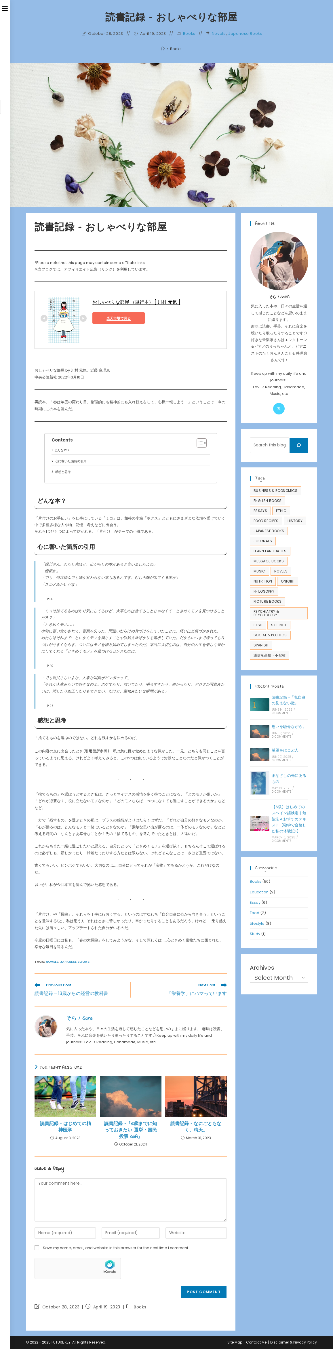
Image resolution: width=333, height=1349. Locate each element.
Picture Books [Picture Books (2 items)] (267, 601)
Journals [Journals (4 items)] (263, 541)
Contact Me (256, 1342)
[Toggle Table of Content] (198, 443)
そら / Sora (79, 1018)
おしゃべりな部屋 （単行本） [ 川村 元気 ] (136, 302)
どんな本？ (62, 450)
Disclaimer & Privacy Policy (293, 1342)
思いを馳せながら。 (289, 726)
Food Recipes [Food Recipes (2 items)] (266, 520)
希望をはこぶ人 (285, 750)
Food (254, 913)
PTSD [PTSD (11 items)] (258, 625)
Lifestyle (257, 923)
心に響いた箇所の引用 (71, 461)
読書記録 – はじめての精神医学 (65, 1127)
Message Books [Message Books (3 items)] (269, 561)
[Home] (163, 49)
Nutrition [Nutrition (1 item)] (263, 581)
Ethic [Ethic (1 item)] (281, 510)
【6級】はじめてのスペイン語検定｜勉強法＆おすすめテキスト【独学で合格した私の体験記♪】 (289, 819)
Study (255, 934)
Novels (219, 33)
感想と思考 (63, 471)
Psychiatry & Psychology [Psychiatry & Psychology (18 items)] (266, 613)
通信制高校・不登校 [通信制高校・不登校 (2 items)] (270, 655)
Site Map (234, 1342)
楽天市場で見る (118, 318)
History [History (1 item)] (295, 520)
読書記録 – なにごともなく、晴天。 (195, 1127)
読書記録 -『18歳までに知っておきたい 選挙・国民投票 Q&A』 (130, 1130)
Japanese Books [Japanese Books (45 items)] (269, 530)
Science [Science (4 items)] (279, 625)
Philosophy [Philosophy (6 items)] (264, 591)
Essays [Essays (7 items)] (260, 510)
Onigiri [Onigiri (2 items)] (287, 581)
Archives (262, 968)
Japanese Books (245, 33)
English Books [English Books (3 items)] (267, 500)
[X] (279, 408)
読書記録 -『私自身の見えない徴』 (289, 700)
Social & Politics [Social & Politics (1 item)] (270, 635)
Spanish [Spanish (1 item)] (261, 645)
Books (189, 33)
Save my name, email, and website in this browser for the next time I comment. (116, 1248)
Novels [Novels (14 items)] (281, 571)
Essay (255, 902)
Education (259, 892)
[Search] (298, 445)
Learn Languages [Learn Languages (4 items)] (270, 551)
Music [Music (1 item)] (259, 571)
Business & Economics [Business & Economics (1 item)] (276, 490)
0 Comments (282, 713)
